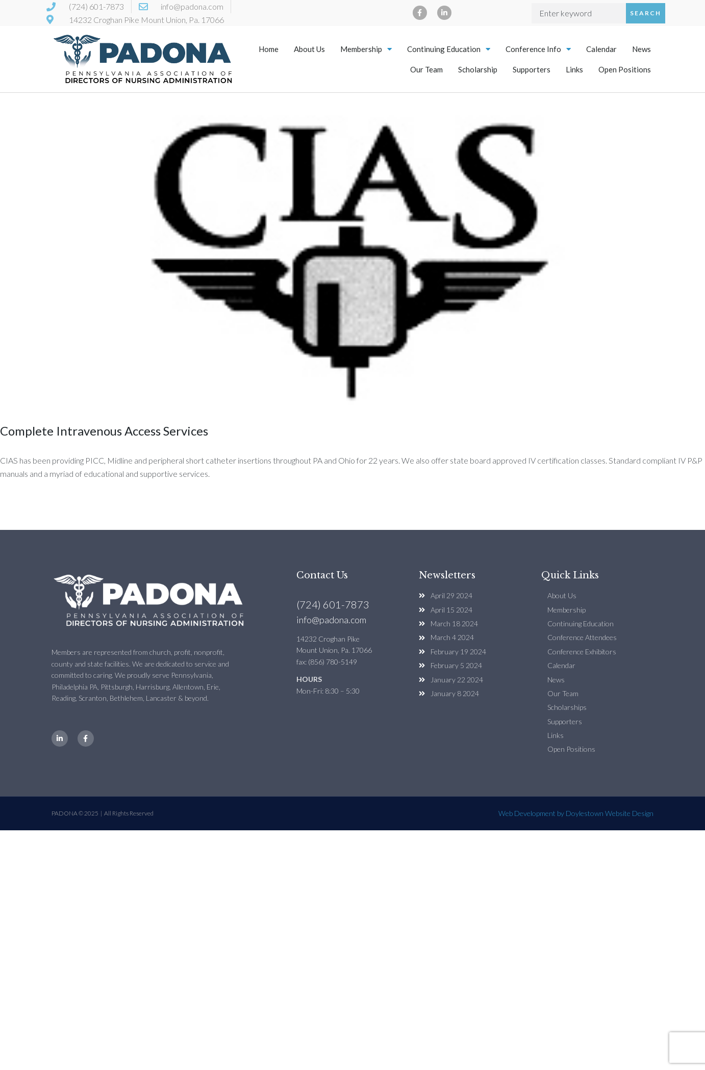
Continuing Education (448, 49)
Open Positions (624, 69)
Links (574, 69)
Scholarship (477, 69)
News (641, 49)
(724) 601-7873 (332, 604)
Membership (366, 49)
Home (269, 49)
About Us (309, 49)
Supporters (531, 69)
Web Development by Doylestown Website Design (575, 813)
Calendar (601, 49)
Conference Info (538, 49)
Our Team (426, 69)
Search (645, 13)
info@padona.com (331, 619)
